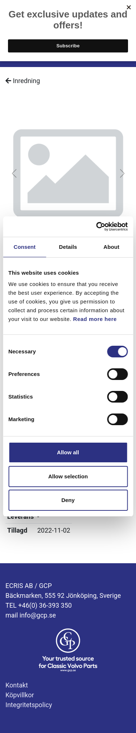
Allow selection (68, 476)
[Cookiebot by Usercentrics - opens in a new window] (97, 226)
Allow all (68, 452)
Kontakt (16, 685)
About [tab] (111, 247)
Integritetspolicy (28, 705)
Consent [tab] (24, 247)
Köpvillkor (19, 695)
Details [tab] (68, 247)
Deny (68, 500)
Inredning (22, 81)
